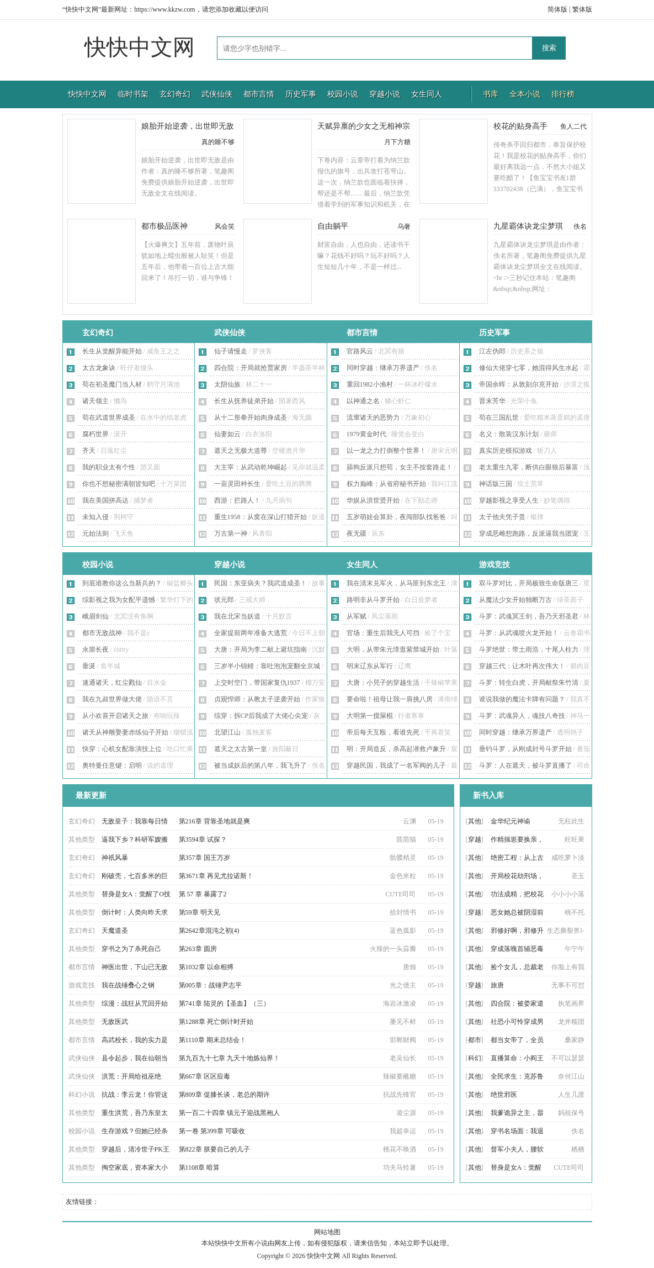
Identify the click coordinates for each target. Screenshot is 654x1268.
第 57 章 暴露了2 (203, 894)
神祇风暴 (115, 858)
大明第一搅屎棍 (370, 716)
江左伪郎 (492, 351)
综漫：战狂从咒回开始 (135, 1003)
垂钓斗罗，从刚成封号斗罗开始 (525, 749)
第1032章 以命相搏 (206, 967)
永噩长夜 (95, 649)
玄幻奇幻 (174, 94)
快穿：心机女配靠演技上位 (122, 749)
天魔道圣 (115, 930)
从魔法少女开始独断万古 (515, 600)
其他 (474, 821)
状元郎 (224, 600)
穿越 (474, 839)
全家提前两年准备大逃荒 (250, 633)
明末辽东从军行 (370, 666)
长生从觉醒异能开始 (112, 351)
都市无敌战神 (102, 633)
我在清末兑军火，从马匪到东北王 (396, 583)
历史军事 (300, 94)
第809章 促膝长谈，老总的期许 (224, 1094)
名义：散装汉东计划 (509, 434)
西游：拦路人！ (237, 500)
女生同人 (426, 94)
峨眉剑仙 (95, 616)
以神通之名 (363, 401)
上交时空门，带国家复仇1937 (257, 682)
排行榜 (563, 94)
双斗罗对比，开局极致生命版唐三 (528, 583)
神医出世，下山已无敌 (135, 967)
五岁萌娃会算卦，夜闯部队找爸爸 (396, 517)
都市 (474, 1040)
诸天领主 (95, 401)
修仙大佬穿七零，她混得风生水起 (528, 368)
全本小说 (524, 94)
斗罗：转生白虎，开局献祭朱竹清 (528, 682)
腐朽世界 (95, 434)
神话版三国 (495, 484)
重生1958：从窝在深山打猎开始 (260, 517)
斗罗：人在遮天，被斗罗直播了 (525, 765)
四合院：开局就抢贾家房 (250, 368)
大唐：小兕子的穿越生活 (383, 682)
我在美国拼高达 (105, 500)
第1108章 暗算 (199, 1167)
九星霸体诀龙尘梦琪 (528, 226)
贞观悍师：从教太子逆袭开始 (257, 699)
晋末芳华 (492, 401)
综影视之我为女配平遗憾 (118, 600)
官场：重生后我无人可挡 (383, 633)
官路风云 (360, 351)
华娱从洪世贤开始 (373, 500)
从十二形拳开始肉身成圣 (250, 417)
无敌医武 (115, 1022)
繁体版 (582, 9)
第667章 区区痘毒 (204, 1076)
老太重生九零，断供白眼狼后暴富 (528, 467)
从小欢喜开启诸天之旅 (115, 716)
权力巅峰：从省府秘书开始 (386, 484)
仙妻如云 (227, 434)
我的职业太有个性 (108, 467)
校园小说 (342, 94)
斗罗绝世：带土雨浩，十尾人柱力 (528, 649)
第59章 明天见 (199, 912)
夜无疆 (356, 533)
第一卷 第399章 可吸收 (212, 1131)
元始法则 (95, 533)
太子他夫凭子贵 (502, 517)
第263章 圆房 (198, 949)
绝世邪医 (504, 1094)
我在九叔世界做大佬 (112, 699)
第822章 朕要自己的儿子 (214, 1149)
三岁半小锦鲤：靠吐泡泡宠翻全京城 (267, 666)
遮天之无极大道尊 (240, 451)
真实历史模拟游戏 (505, 451)
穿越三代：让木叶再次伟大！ (522, 666)
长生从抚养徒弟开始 (244, 401)
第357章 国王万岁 (204, 858)
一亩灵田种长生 (237, 484)
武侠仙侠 (216, 94)
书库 (490, 94)
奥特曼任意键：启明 (112, 765)
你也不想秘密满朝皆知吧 (118, 484)
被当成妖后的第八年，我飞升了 (260, 765)
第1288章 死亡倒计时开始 (216, 1022)
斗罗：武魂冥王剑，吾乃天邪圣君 (528, 616)
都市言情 (258, 94)
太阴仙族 (227, 384)
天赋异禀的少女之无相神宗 (363, 126)
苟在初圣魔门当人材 (112, 384)
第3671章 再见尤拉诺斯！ (216, 876)
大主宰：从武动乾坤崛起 (250, 467)
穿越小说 (384, 94)
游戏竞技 (494, 565)
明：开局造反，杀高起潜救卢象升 (396, 749)
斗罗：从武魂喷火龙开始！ (519, 633)
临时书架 (133, 94)
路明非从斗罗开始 (373, 600)
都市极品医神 (164, 226)
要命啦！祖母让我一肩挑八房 (390, 699)
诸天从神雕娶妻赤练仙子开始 (125, 732)
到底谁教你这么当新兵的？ (122, 583)
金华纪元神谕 (510, 821)
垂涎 (88, 666)
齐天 (88, 451)
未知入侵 (95, 517)
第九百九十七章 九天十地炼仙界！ (229, 1058)
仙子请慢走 (230, 351)
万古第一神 (230, 533)
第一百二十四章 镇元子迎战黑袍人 (229, 1113)
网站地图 (327, 1232)
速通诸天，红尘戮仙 (112, 682)
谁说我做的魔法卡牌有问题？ (522, 699)
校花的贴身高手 (520, 126)
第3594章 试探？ (203, 839)
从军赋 (356, 616)
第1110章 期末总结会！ (212, 1040)
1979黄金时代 (366, 434)
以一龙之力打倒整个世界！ (386, 451)
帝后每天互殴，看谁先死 (383, 732)
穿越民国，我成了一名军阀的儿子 (396, 765)
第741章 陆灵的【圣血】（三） (224, 1003)
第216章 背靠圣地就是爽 (214, 821)
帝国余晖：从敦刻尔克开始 (519, 384)
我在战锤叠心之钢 (128, 985)
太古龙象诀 (98, 368)
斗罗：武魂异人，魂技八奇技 (522, 716)
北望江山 (227, 732)
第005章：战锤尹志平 (210, 985)
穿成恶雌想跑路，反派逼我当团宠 (528, 533)
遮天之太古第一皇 (240, 749)
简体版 (557, 9)
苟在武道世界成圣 (108, 417)
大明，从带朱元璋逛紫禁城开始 (393, 649)
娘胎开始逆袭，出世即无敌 (187, 126)
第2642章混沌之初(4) (209, 930)
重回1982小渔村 (370, 384)
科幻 (474, 1058)
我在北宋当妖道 (237, 616)
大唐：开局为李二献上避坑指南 (260, 649)
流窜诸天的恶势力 (373, 417)
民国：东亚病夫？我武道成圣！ (260, 583)
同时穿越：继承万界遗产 (383, 368)
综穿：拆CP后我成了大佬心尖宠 (261, 716)
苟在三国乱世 (499, 417)
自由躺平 (332, 226)
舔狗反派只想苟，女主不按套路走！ (400, 467)
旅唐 (497, 985)
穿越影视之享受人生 (509, 500)
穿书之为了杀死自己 (131, 949)
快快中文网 (139, 47)
